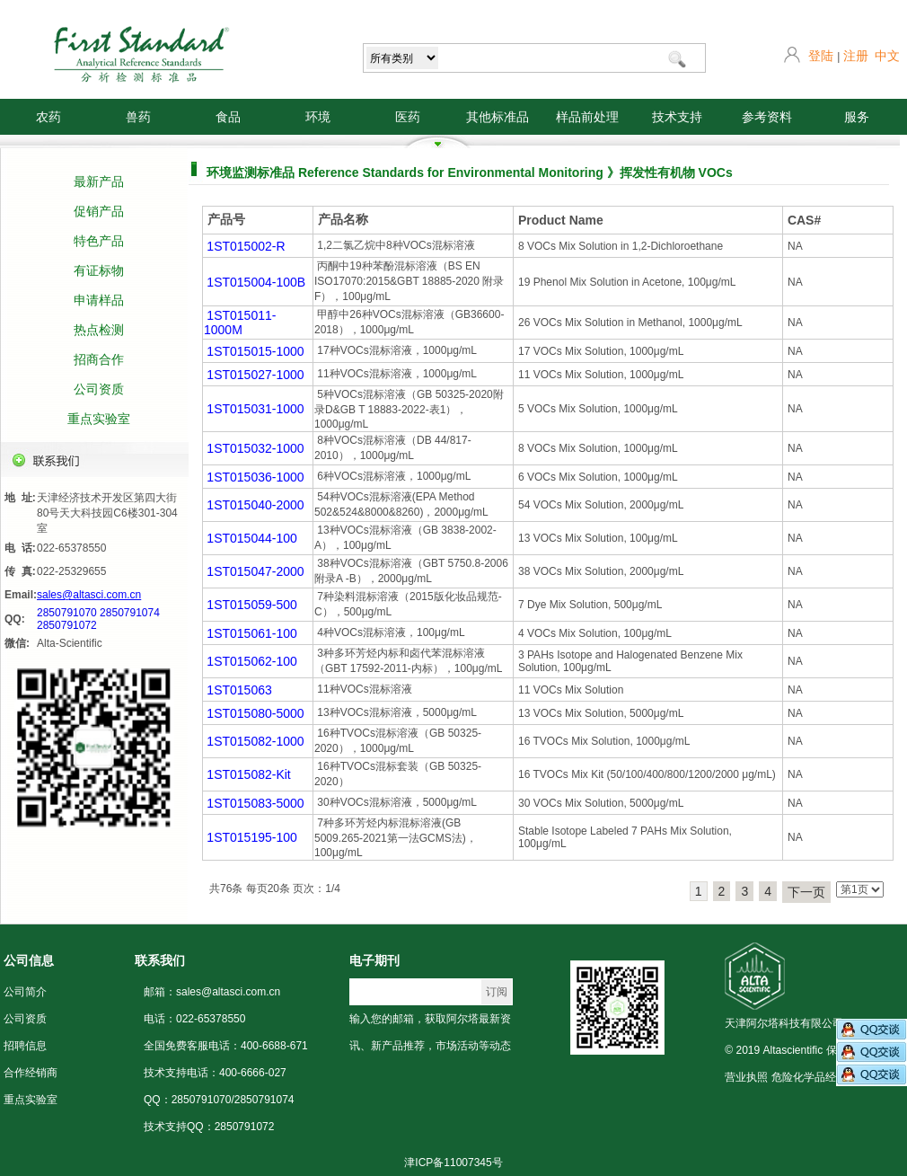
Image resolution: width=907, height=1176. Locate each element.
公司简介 (25, 992)
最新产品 (99, 181)
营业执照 (746, 1077)
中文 (887, 56)
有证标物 (99, 270)
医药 (407, 117)
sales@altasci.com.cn (89, 594)
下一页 (806, 892)
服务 (856, 117)
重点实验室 (98, 418)
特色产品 (99, 241)
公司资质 (99, 389)
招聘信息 (25, 1045)
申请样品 (99, 300)
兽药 (138, 117)
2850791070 (67, 612)
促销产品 (99, 211)
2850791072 (67, 625)
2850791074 (130, 612)
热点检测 (99, 330)
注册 (855, 56)
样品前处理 (587, 117)
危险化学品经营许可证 (825, 1077)
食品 (228, 117)
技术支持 (677, 117)
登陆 (820, 56)
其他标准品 (497, 117)
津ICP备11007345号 (453, 1162)
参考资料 (767, 117)
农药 (48, 117)
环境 (317, 117)
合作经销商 (30, 1072)
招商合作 (99, 359)
